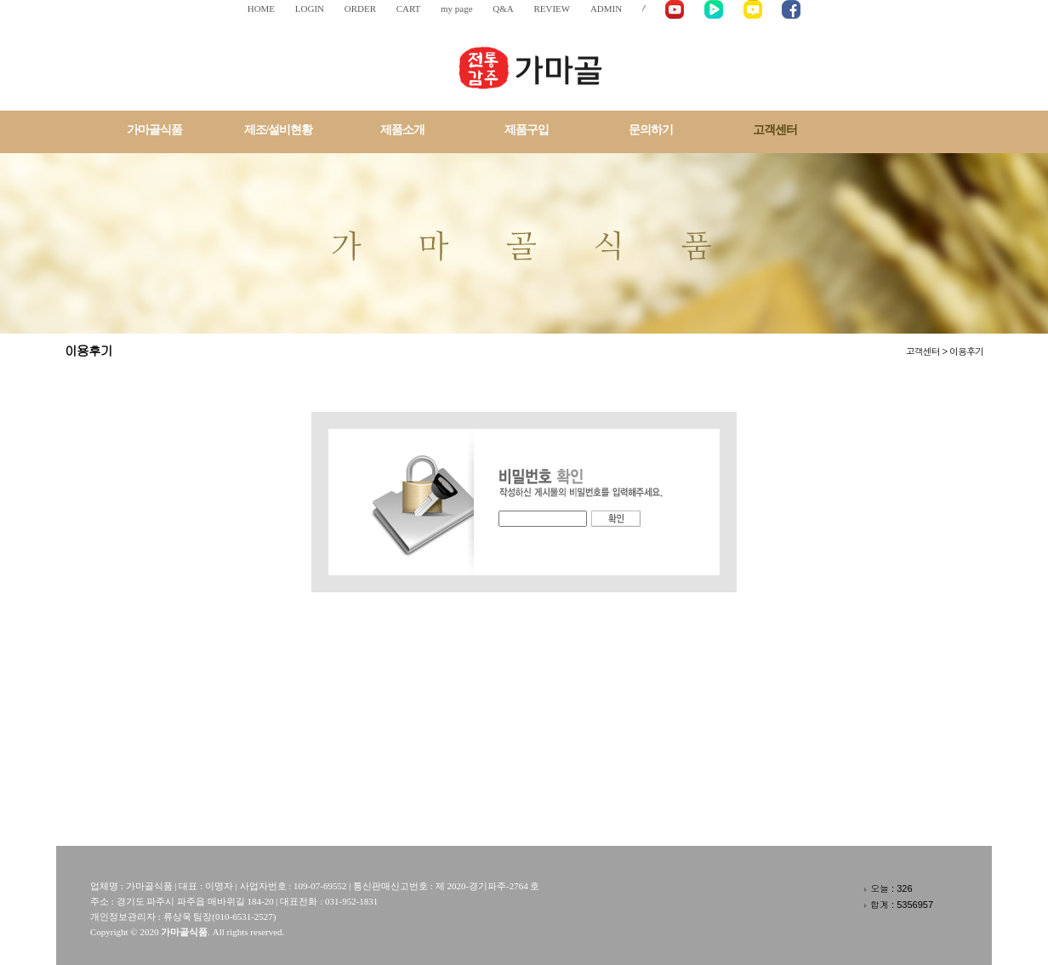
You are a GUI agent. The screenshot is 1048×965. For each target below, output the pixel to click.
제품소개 (402, 129)
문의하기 (651, 129)
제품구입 (526, 129)
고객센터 (775, 129)
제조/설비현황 (278, 129)
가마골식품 (154, 129)
